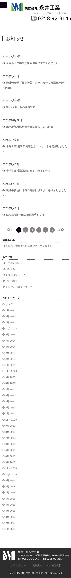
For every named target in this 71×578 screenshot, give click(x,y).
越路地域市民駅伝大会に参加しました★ (29, 126)
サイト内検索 (53, 565)
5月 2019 (10, 450)
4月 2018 (10, 510)
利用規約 (37, 565)
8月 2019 (10, 431)
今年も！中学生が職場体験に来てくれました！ (33, 63)
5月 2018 (10, 504)
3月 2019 (10, 462)
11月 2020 (11, 371)
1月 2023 (10, 365)
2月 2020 (10, 407)
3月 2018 (10, 516)
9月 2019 (10, 425)
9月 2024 (10, 334)
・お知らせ (62, 13)
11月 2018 (11, 468)
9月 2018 (10, 480)
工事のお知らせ (14, 263)
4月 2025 (10, 316)
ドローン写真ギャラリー (19, 286)
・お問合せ (48, 13)
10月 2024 (11, 328)
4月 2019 (10, 456)
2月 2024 (10, 352)
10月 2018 (11, 474)
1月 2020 (10, 413)
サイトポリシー (18, 565)
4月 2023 (10, 358)
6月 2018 (10, 498)
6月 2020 (10, 395)
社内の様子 (12, 280)
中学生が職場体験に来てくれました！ (28, 170)
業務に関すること (15, 274)
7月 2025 (10, 310)
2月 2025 (10, 322)
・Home (34, 13)
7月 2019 (10, 437)
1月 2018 (10, 529)
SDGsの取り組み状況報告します (25, 214)
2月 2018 (10, 523)
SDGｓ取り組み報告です (20, 107)
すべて (9, 304)
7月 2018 (10, 492)
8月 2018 (10, 486)
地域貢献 (10, 268)
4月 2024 (10, 346)
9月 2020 (10, 377)
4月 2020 (10, 401)
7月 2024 (10, 340)
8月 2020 (10, 383)
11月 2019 (11, 419)
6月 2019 (10, 444)
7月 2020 (10, 389)
